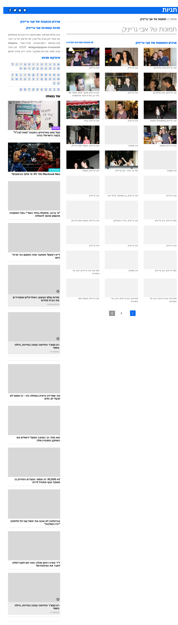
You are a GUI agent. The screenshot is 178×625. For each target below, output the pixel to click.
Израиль (9, 43)
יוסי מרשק (23, 38)
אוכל (95, 3)
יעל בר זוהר (11, 38)
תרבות (123, 3)
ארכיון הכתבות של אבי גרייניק (37, 21)
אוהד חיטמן (11, 51)
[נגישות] (5, 3)
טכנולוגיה (62, 3)
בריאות (85, 3)
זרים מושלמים (12, 34)
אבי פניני (9, 47)
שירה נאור (22, 43)
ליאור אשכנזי (37, 34)
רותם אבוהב (36, 43)
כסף (104, 3)
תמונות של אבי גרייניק (150, 19)
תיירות (74, 3)
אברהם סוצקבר (37, 51)
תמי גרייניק (24, 34)
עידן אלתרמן (50, 34)
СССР (19, 47)
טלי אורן (33, 38)
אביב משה (51, 51)
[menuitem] (131, 3)
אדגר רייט (23, 51)
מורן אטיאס (51, 43)
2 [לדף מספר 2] (118, 313)
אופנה (51, 3)
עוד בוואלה (49, 96)
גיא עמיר (52, 38)
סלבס (113, 3)
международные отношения (41, 47)
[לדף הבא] (109, 313)
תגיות (170, 19)
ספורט (133, 3)
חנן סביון (42, 38)
